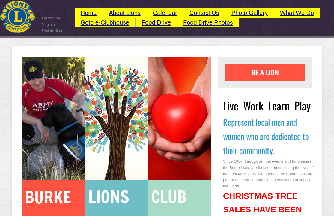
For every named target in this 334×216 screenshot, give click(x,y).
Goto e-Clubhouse (105, 22)
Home (89, 13)
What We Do (297, 13)
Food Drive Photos (208, 22)
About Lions (125, 13)
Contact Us (204, 13)
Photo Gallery (249, 13)
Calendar (165, 13)
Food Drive (156, 22)
